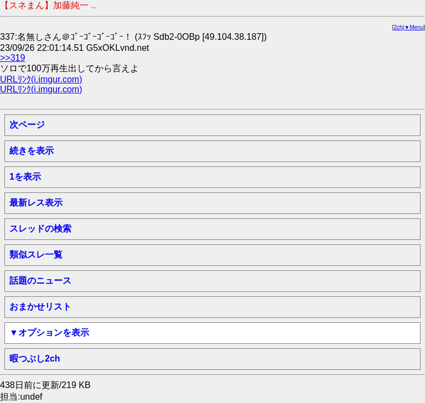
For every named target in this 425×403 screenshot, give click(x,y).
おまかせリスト (40, 306)
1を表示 (25, 176)
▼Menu (413, 27)
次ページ (27, 124)
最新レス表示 (36, 202)
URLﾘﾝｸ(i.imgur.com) (41, 79)
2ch (398, 27)
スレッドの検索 (40, 228)
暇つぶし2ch (34, 358)
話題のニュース (40, 280)
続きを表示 (31, 150)
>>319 (12, 57)
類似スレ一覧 (36, 254)
